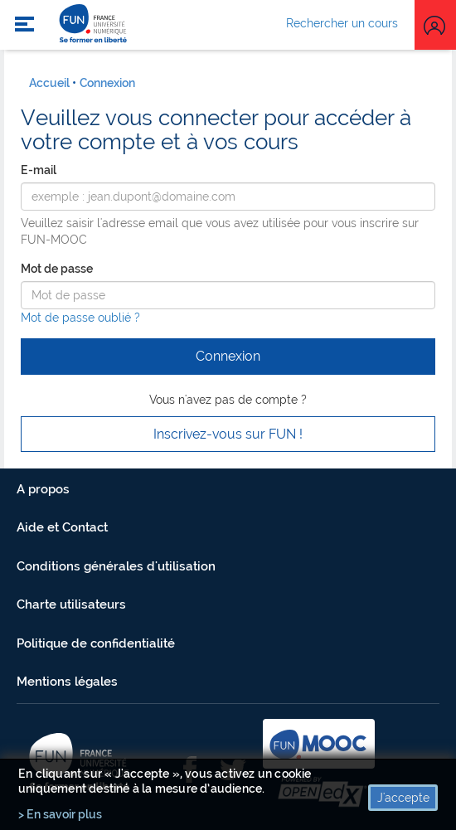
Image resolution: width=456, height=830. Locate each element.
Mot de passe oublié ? (80, 317)
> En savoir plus (60, 814)
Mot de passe (57, 268)
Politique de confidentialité (96, 643)
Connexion (107, 83)
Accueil (49, 83)
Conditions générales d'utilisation (116, 566)
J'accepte (403, 797)
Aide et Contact (62, 527)
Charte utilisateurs (71, 604)
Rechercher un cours (342, 23)
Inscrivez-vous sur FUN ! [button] (228, 434)
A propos (43, 489)
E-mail (38, 170)
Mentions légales (67, 681)
